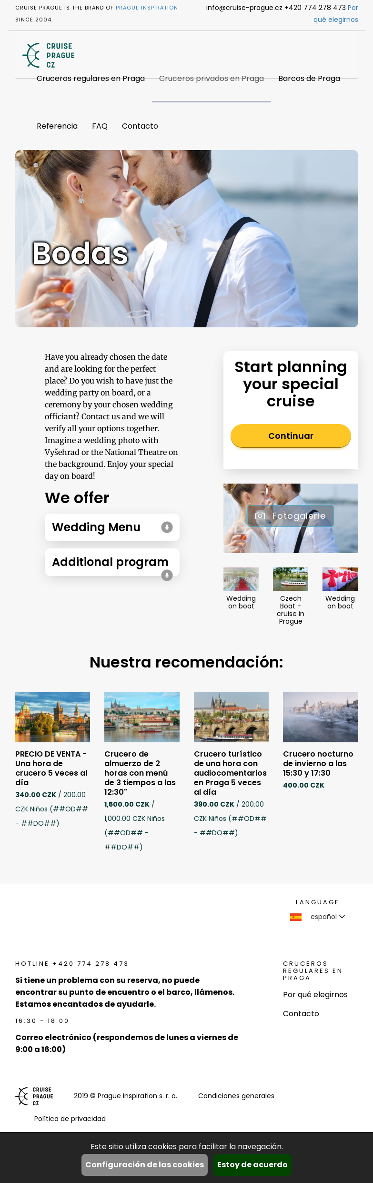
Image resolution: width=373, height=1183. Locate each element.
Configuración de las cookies (144, 1164)
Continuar (290, 436)
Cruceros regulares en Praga (91, 78)
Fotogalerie (290, 516)
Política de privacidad (70, 1118)
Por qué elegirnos (315, 994)
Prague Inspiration (147, 7)
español (317, 916)
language (318, 902)
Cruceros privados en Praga (211, 78)
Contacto (140, 126)
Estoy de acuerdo (252, 1164)
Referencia (57, 126)
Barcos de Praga (309, 78)
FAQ (100, 126)
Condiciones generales (236, 1096)
